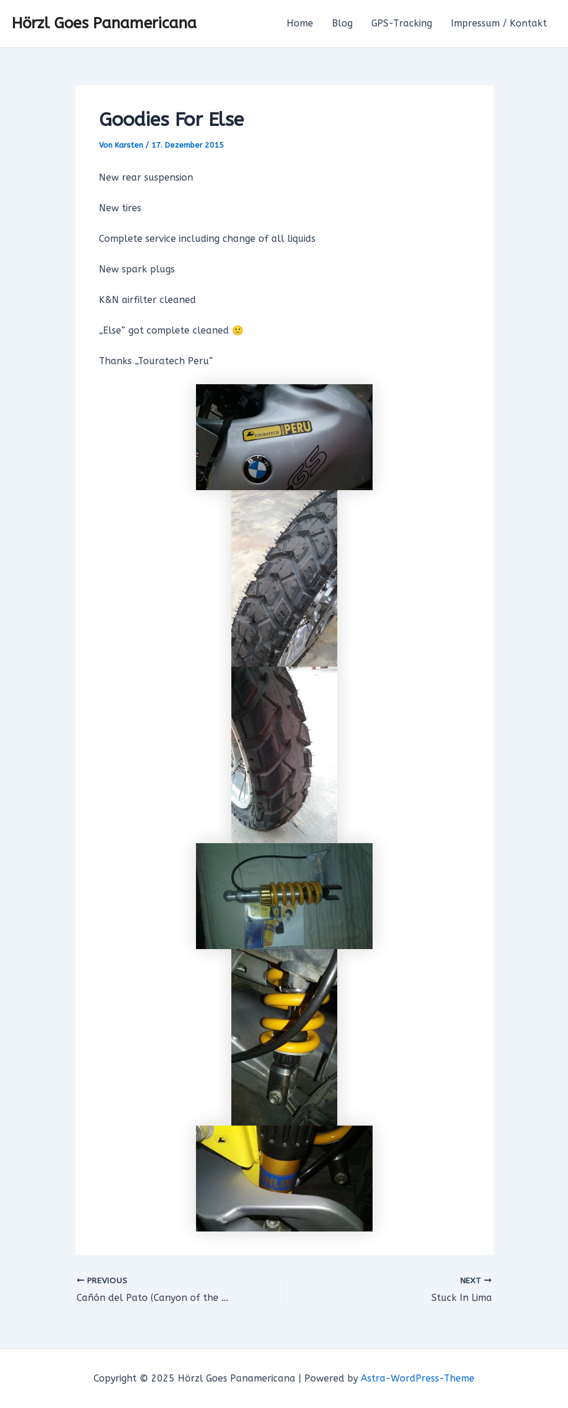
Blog (342, 23)
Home (300, 23)
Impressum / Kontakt (499, 23)
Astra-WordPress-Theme (417, 1378)
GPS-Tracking (401, 23)
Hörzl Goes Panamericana (104, 23)
